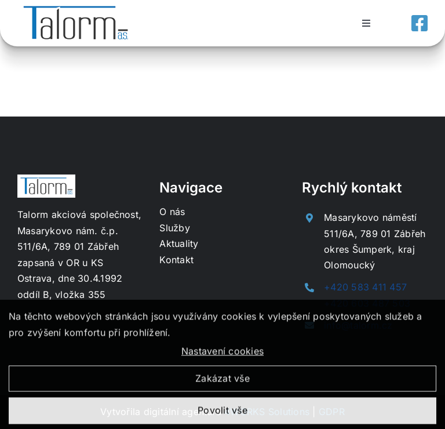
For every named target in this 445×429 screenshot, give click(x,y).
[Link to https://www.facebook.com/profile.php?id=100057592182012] (419, 23)
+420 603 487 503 (367, 303)
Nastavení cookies (222, 355)
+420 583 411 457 (365, 287)
